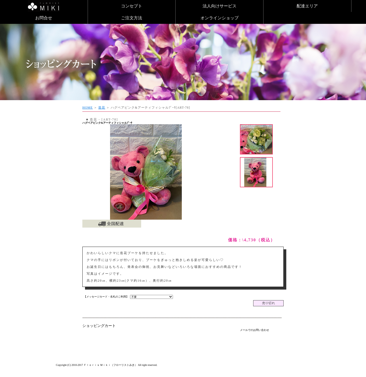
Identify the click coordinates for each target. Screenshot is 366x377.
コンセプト (131, 6)
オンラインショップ (219, 18)
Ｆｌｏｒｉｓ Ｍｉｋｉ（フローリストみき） (110, 364)
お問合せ (43, 18)
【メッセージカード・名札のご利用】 (106, 296)
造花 (101, 107)
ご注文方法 (131, 18)
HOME (87, 107)
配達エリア (307, 6)
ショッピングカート (99, 326)
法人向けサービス (219, 6)
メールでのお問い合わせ (254, 330)
